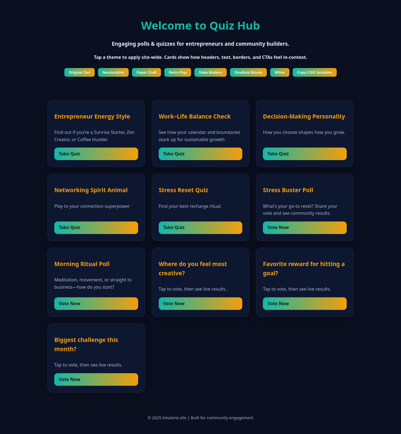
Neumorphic (113, 72)
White (280, 72)
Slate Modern (210, 72)
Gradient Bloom (248, 72)
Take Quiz (69, 154)
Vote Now (278, 227)
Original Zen (80, 72)
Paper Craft (146, 72)
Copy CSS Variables (314, 72)
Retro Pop (178, 72)
